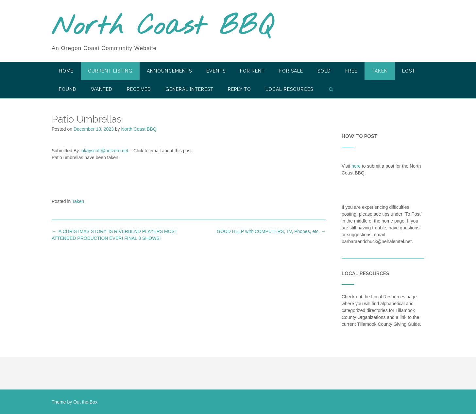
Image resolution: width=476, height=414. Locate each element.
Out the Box (85, 402)
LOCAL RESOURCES (289, 89)
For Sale (291, 71)
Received (139, 89)
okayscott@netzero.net (104, 150)
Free (351, 71)
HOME (66, 71)
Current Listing (110, 71)
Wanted (101, 89)
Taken (380, 71)
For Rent (252, 71)
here (356, 166)
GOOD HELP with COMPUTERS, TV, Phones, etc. (271, 231)
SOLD (324, 71)
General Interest (189, 89)
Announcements (169, 71)
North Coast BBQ (162, 27)
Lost (408, 71)
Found (67, 89)
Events (216, 71)
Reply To (239, 89)
